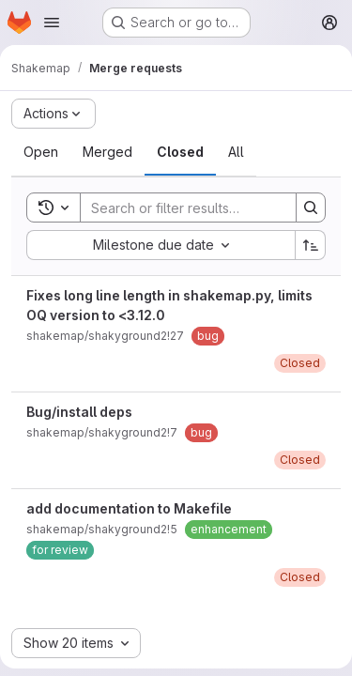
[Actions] (53, 114)
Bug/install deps (79, 412)
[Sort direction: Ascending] (311, 245)
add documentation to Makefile (129, 508)
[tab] (40, 152)
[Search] (203, 207)
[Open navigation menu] (52, 23)
